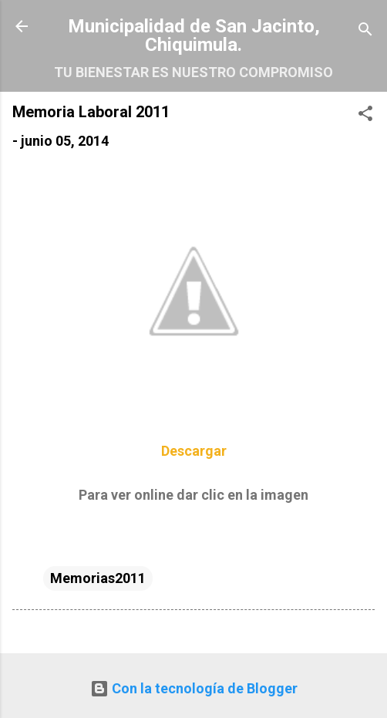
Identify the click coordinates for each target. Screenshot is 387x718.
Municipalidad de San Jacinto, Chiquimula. (194, 35)
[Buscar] (365, 31)
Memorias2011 (98, 578)
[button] (365, 115)
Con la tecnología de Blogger (194, 688)
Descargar (194, 451)
